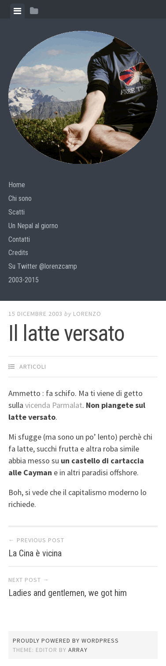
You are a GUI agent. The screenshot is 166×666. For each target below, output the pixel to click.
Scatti (16, 212)
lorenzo (87, 314)
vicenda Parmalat (53, 405)
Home (16, 185)
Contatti (19, 239)
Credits (18, 252)
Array (78, 650)
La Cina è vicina (35, 553)
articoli (32, 366)
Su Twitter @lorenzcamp (42, 266)
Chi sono (20, 198)
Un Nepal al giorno (33, 226)
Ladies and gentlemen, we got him (67, 593)
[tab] (17, 11)
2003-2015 (23, 280)
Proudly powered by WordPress (66, 640)
